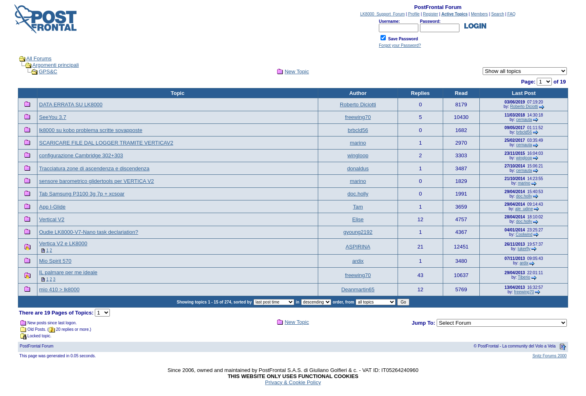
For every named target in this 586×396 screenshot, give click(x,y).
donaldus (358, 168)
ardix (357, 261)
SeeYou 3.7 (52, 117)
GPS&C (48, 71)
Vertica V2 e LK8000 (63, 243)
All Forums (39, 58)
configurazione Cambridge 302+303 (81, 155)
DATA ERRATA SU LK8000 (71, 104)
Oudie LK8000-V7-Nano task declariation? (88, 232)
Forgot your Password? (400, 45)
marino (358, 143)
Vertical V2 (51, 219)
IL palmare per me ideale (68, 272)
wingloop (358, 155)
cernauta (524, 119)
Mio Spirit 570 (55, 261)
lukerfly (524, 248)
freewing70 (358, 117)
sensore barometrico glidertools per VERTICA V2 (96, 181)
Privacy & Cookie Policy (293, 382)
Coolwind (524, 234)
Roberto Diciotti (358, 104)
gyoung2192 (358, 232)
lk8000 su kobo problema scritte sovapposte (90, 130)
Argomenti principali (56, 65)
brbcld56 (358, 130)
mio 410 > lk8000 (59, 289)
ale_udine (524, 209)
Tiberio (524, 277)
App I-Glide (52, 207)
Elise (357, 219)
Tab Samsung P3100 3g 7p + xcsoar (82, 194)
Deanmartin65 (358, 289)
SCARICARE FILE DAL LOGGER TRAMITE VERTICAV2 (106, 143)
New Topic (296, 71)
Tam (358, 207)
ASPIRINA (357, 247)
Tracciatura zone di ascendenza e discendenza (94, 168)
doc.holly (358, 194)
